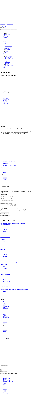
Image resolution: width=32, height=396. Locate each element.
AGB (4, 308)
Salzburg (7, 48)
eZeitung (4, 332)
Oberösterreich (8, 47)
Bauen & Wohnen (8, 57)
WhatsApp (5, 386)
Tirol (6, 50)
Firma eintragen (3, 26)
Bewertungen (6, 92)
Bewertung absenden (5, 214)
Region (4, 41)
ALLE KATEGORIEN (9, 65)
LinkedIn (5, 390)
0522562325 (5, 163)
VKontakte (5, 392)
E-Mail (1, 203)
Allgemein (5, 91)
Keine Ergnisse (14, 29)
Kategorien (5, 53)
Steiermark (7, 49)
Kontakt (4, 304)
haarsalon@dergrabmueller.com (9, 161)
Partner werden (6, 307)
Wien (6, 52)
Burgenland (7, 43)
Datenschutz (5, 309)
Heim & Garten (8, 64)
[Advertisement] (16, 116)
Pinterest (4, 388)
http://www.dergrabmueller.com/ (9, 165)
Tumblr (4, 391)
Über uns (4, 302)
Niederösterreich (8, 46)
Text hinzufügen (3, 209)
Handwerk (7, 63)
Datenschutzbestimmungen (14, 210)
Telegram (5, 387)
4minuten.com (6, 328)
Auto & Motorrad (8, 56)
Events (4, 66)
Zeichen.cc (5, 331)
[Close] (1, 370)
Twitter (4, 385)
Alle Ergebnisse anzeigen (5, 29)
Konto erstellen (10, 24)
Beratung (7, 59)
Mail (4, 393)
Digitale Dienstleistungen (10, 61)
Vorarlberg (7, 51)
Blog (4, 67)
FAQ (4, 306)
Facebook (5, 384)
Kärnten (7, 44)
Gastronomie (7, 62)
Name (1, 201)
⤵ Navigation (3, 172)
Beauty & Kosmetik (9, 58)
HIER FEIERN (6, 329)
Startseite (5, 39)
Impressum (5, 310)
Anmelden (2, 24)
